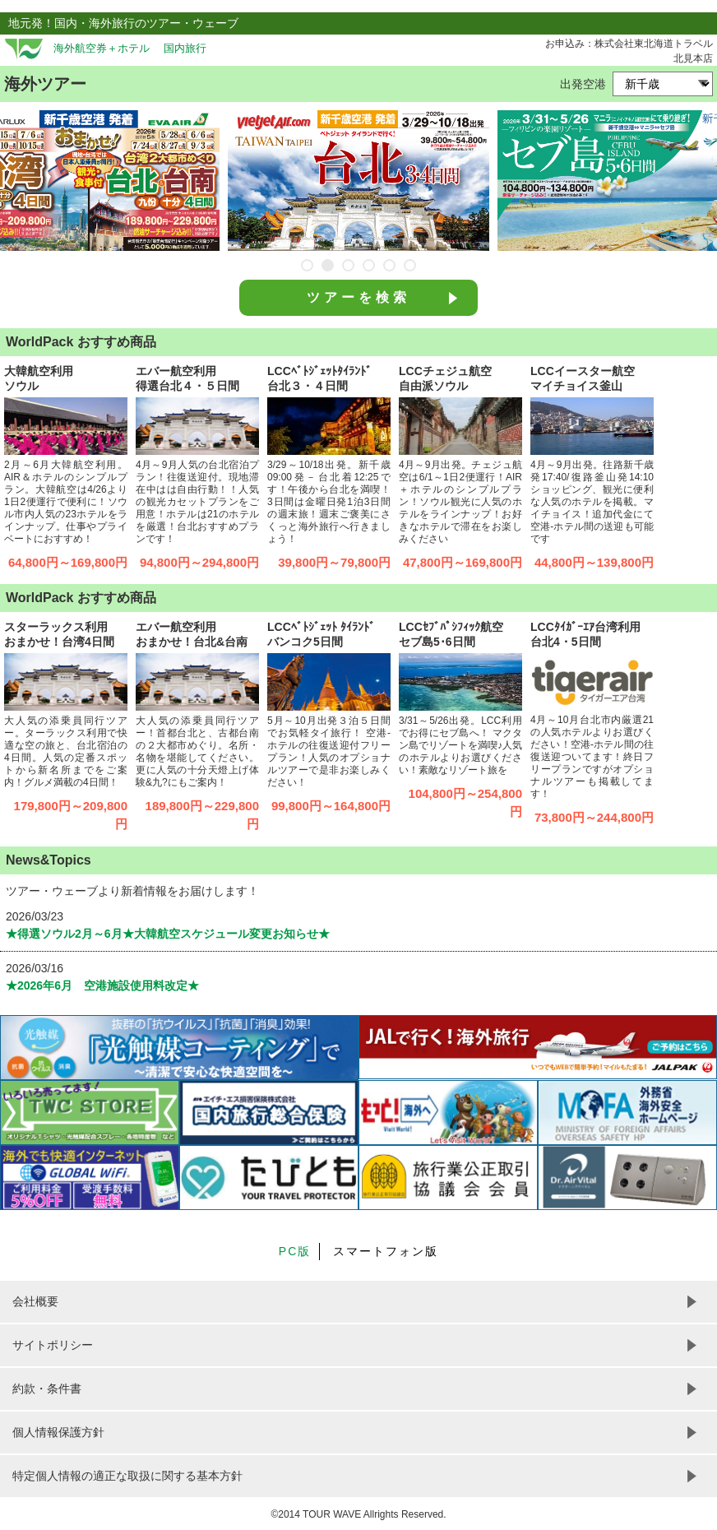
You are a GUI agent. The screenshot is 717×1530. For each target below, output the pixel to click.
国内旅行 (185, 48)
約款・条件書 (46, 1388)
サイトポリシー (52, 1345)
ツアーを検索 (358, 297)
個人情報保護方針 (58, 1432)
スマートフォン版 (385, 1251)
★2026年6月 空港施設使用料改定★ (102, 985)
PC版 (295, 1251)
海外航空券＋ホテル (101, 48)
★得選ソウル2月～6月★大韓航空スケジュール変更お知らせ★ (173, 933)
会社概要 (35, 1301)
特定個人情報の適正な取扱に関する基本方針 (127, 1475)
